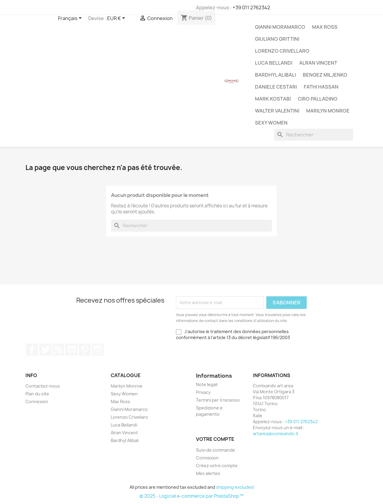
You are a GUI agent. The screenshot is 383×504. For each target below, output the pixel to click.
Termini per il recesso (218, 400)
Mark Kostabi (273, 98)
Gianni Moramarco (280, 27)
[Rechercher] (313, 135)
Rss (58, 350)
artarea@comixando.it (275, 433)
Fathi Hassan (321, 87)
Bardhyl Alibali (275, 75)
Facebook (32, 350)
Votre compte (215, 439)
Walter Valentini (277, 110)
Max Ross (325, 27)
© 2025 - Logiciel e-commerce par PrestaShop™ (191, 496)
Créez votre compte (217, 465)
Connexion (36, 401)
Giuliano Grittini (277, 39)
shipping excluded (235, 487)
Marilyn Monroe (327, 110)
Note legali (207, 384)
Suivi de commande (215, 450)
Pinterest (85, 350)
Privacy (203, 392)
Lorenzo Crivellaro (282, 51)
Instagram (98, 350)
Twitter (45, 350)
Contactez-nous (42, 386)
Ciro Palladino (318, 98)
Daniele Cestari (276, 87)
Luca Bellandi (273, 63)
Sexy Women (271, 122)
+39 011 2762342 (251, 7)
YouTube (71, 350)
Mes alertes (208, 473)
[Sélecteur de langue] (71, 18)
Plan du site (37, 394)
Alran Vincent (318, 63)
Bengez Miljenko (325, 75)
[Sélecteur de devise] (117, 18)
